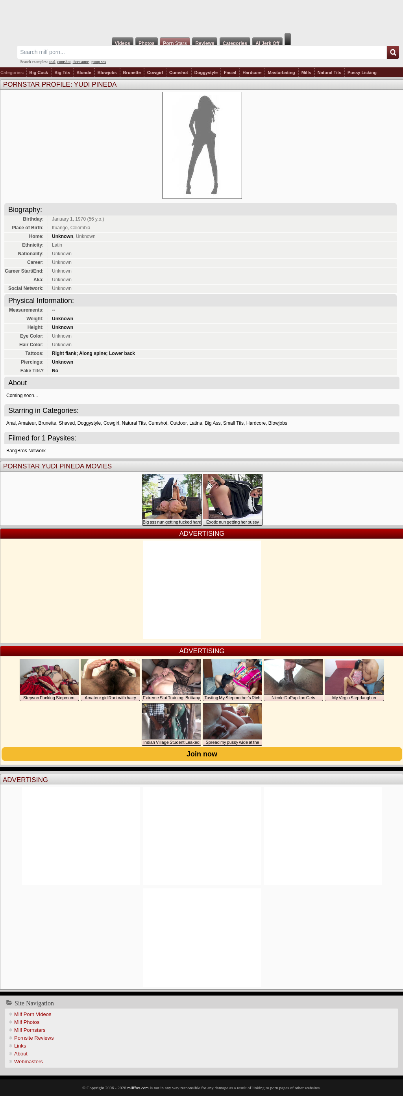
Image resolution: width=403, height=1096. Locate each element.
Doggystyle (206, 72)
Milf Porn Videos (32, 1014)
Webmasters (28, 1061)
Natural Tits (329, 72)
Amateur (27, 423)
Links (20, 1046)
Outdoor (178, 423)
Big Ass (212, 423)
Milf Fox (201, 16)
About (21, 1054)
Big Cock (39, 72)
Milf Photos (26, 1022)
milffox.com (137, 1087)
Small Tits (233, 423)
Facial (230, 72)
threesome (81, 61)
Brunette (132, 72)
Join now (202, 754)
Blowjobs (107, 72)
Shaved (67, 423)
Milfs (306, 72)
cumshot (64, 61)
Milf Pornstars (29, 1030)
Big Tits (62, 72)
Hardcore (251, 72)
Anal (11, 423)
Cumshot (178, 72)
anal (52, 61)
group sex (98, 61)
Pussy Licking (362, 72)
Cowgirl (155, 72)
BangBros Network (26, 450)
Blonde (83, 72)
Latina (195, 423)
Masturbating (281, 72)
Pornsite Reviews (34, 1038)
